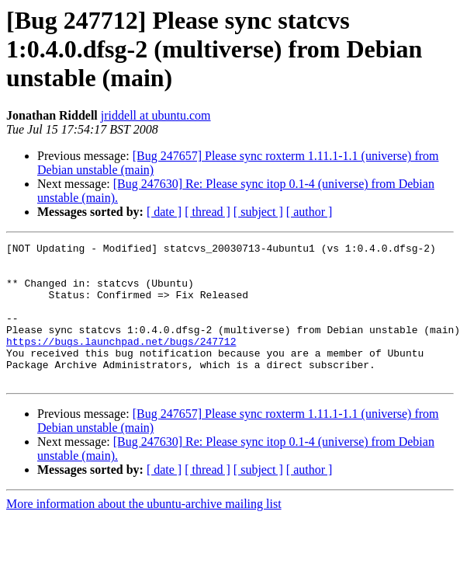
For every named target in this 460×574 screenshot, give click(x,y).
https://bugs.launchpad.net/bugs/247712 (121, 362)
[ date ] (164, 211)
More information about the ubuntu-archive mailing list (144, 531)
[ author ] (309, 211)
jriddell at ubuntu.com (156, 115)
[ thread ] (207, 211)
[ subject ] (258, 211)
